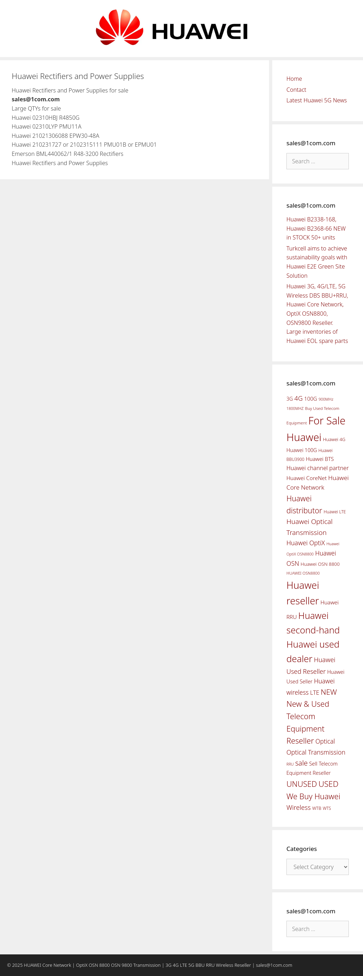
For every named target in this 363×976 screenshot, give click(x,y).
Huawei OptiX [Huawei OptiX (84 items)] (305, 542)
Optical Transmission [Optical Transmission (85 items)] (315, 752)
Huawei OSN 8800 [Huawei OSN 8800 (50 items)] (320, 564)
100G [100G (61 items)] (310, 398)
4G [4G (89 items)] (298, 398)
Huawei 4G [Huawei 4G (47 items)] (334, 439)
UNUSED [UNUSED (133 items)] (301, 784)
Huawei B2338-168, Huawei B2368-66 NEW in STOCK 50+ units (316, 228)
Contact (296, 90)
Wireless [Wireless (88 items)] (298, 807)
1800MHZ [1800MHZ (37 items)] (294, 408)
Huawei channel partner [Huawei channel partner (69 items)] (317, 468)
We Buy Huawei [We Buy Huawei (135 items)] (313, 796)
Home (294, 79)
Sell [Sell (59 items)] (313, 763)
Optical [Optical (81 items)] (325, 741)
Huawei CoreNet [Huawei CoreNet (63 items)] (306, 478)
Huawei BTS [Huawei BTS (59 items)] (320, 458)
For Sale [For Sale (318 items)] (327, 420)
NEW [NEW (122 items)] (329, 692)
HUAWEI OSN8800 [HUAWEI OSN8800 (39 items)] (303, 573)
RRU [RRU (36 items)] (290, 764)
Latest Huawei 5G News (316, 100)
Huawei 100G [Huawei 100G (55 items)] (301, 450)
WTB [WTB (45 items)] (317, 808)
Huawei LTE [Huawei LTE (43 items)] (335, 512)
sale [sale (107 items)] (301, 763)
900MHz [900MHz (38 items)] (326, 399)
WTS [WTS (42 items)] (327, 808)
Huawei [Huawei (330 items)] (304, 437)
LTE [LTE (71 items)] (314, 692)
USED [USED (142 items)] (328, 783)
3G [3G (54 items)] (289, 398)
